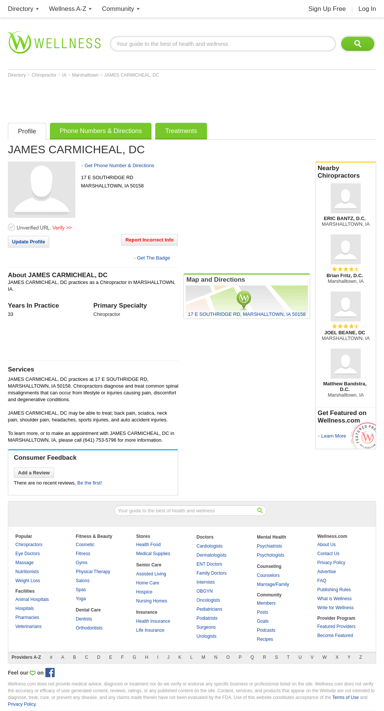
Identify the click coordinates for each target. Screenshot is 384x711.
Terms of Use (345, 697)
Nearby (346, 172)
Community (118, 8)
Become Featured (335, 635)
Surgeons (206, 627)
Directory (20, 8)
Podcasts (266, 630)
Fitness (83, 553)
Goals (262, 621)
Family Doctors (211, 573)
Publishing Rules (334, 589)
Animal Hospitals (32, 599)
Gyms (81, 562)
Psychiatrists (269, 546)
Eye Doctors (27, 553)
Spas (81, 589)
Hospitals (24, 608)
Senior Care (148, 565)
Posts (262, 612)
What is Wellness (334, 598)
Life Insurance (150, 630)
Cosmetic (85, 544)
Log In (367, 8)
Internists (205, 582)
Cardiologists (209, 546)
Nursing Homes (151, 601)
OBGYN (204, 591)
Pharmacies (27, 617)
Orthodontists (89, 628)
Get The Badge (153, 258)
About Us (326, 544)
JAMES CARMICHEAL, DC (131, 75)
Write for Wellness (335, 607)
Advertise (326, 571)
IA (65, 75)
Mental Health (271, 537)
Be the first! (89, 483)
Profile (27, 131)
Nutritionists (27, 571)
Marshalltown (86, 75)
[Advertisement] (144, 98)
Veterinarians (28, 626)
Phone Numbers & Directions (101, 130)
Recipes (265, 639)
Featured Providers (336, 626)
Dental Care (88, 610)
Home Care (147, 583)
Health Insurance (153, 621)
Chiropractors (28, 544)
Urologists (206, 636)
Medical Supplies (153, 553)
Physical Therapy (93, 571)
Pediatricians (209, 609)
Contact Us (328, 553)
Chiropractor (44, 75)
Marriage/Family (273, 584)
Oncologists (208, 600)
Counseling (269, 566)
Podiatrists (207, 618)
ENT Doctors (209, 564)
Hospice (144, 592)
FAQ (321, 580)
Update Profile (28, 242)
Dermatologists (211, 555)
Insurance (147, 612)
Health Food (148, 544)
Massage (24, 562)
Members (266, 603)
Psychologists (270, 555)
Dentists (84, 619)
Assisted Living (151, 574)
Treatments (181, 130)
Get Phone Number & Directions (119, 165)
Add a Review (34, 473)
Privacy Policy (331, 562)
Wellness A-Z (68, 8)
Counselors (268, 575)
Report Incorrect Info (149, 240)
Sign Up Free (327, 8)
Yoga (81, 598)
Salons (83, 580)
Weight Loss (27, 580)
